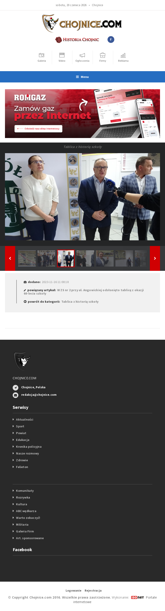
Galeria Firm (25, 531)
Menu (82, 77)
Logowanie (74, 590)
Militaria (22, 524)
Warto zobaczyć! (28, 518)
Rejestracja (93, 590)
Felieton (22, 467)
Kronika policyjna (29, 447)
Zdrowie (22, 460)
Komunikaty (25, 491)
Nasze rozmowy (27, 453)
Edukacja (22, 440)
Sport (20, 426)
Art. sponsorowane (30, 538)
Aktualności (24, 419)
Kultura (21, 504)
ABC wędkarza (26, 511)
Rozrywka (23, 497)
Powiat (21, 433)
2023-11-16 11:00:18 (55, 282)
